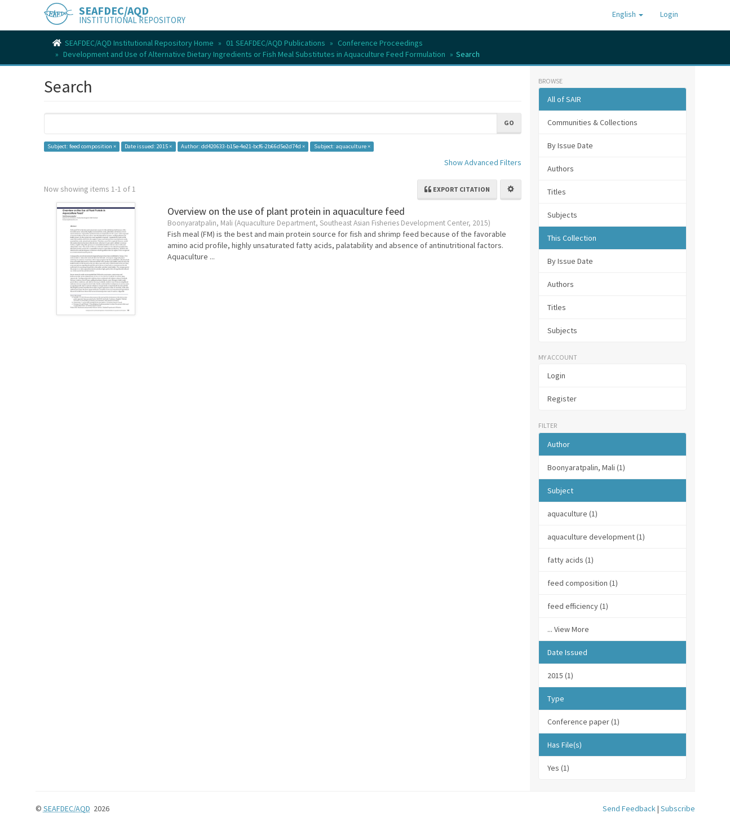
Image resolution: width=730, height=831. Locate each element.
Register (562, 399)
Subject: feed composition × (81, 146)
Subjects (562, 215)
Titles (556, 192)
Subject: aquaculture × (342, 146)
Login (556, 375)
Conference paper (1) (583, 722)
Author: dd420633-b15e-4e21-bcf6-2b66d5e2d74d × (243, 146)
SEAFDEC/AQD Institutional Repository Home (139, 43)
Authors (560, 168)
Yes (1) (558, 768)
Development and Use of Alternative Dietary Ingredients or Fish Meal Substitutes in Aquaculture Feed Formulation (254, 54)
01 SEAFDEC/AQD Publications (275, 43)
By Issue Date (570, 145)
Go (509, 122)
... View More (568, 629)
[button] (628, 14)
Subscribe (678, 808)
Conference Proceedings (380, 43)
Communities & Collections (592, 122)
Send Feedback (629, 808)
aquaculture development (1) (596, 537)
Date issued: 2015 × (148, 146)
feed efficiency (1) (577, 606)
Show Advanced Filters (482, 162)
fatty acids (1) (570, 560)
